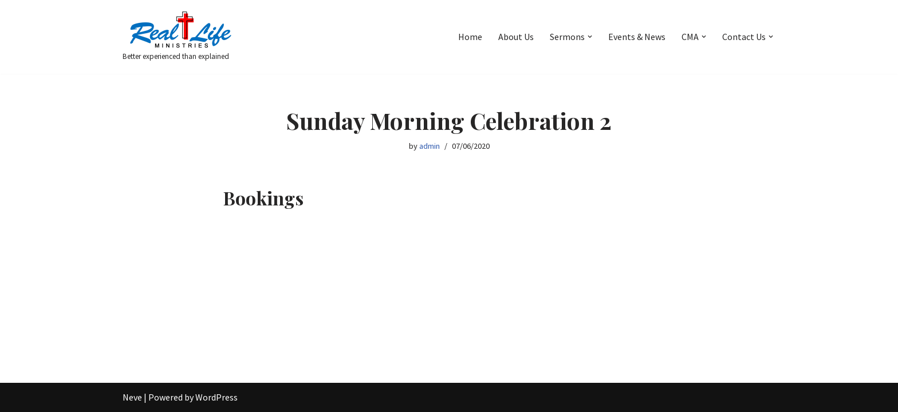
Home (470, 36)
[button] (590, 36)
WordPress (216, 397)
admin (429, 146)
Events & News (636, 36)
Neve (132, 397)
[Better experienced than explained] (180, 37)
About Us (516, 36)
